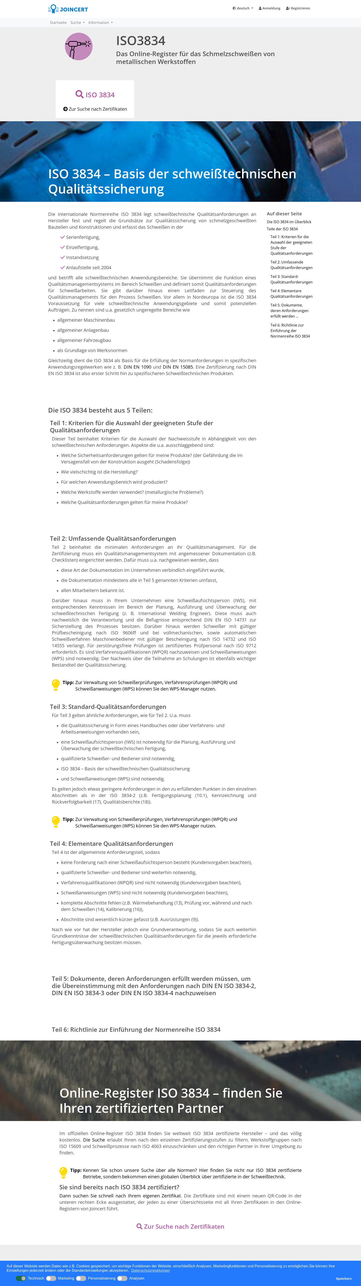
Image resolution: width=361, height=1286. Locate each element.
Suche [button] (76, 22)
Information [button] (99, 22)
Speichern (344, 1278)
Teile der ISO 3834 (282, 228)
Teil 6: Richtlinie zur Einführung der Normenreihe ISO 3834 (290, 331)
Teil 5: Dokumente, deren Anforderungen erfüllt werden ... (290, 311)
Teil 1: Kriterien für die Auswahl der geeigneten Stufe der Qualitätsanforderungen (292, 245)
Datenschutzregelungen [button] (150, 1270)
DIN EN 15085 (178, 367)
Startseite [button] (58, 22)
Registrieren (298, 8)
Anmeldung (269, 8)
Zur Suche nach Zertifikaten (95, 109)
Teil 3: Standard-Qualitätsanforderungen (292, 279)
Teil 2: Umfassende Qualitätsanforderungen (292, 265)
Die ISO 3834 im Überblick (289, 221)
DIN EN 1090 (137, 367)
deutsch (241, 8)
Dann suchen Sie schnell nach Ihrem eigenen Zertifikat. (121, 1196)
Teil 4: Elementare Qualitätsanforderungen (292, 293)
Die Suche (95, 1140)
